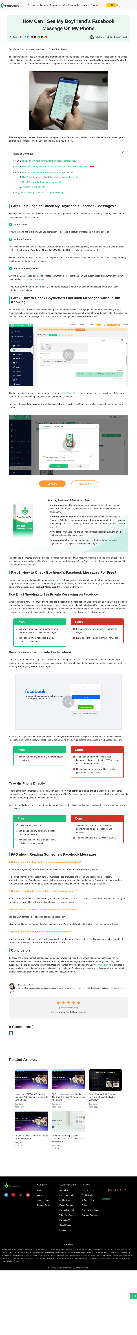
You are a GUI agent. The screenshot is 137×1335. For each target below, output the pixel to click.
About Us (41, 1188)
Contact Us (42, 1193)
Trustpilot (105, 1193)
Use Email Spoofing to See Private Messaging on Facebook (50, 177)
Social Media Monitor (65, 1225)
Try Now (111, 5)
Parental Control (66, 1208)
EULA (84, 1203)
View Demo (85, 483)
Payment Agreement (91, 1213)
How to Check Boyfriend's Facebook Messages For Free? (49, 172)
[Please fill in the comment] (71, 1038)
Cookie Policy (88, 1193)
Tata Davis (27, 982)
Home (15, 37)
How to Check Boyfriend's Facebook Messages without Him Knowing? (55, 167)
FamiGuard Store (116, 1184)
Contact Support (134, 1296)
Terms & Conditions (90, 1208)
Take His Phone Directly (33, 187)
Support (94, 5)
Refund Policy (88, 1198)
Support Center (44, 1198)
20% (57, 581)
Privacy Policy (88, 1188)
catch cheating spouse (33, 279)
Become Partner (44, 1203)
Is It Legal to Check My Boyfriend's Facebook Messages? (49, 161)
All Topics (63, 1188)
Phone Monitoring (67, 1193)
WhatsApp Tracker (67, 1213)
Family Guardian (66, 1203)
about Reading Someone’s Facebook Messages (42, 193)
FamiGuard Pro (69, 393)
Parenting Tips (65, 1218)
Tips (23, 37)
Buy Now (52, 483)
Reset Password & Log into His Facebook (41, 182)
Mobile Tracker (65, 1198)
